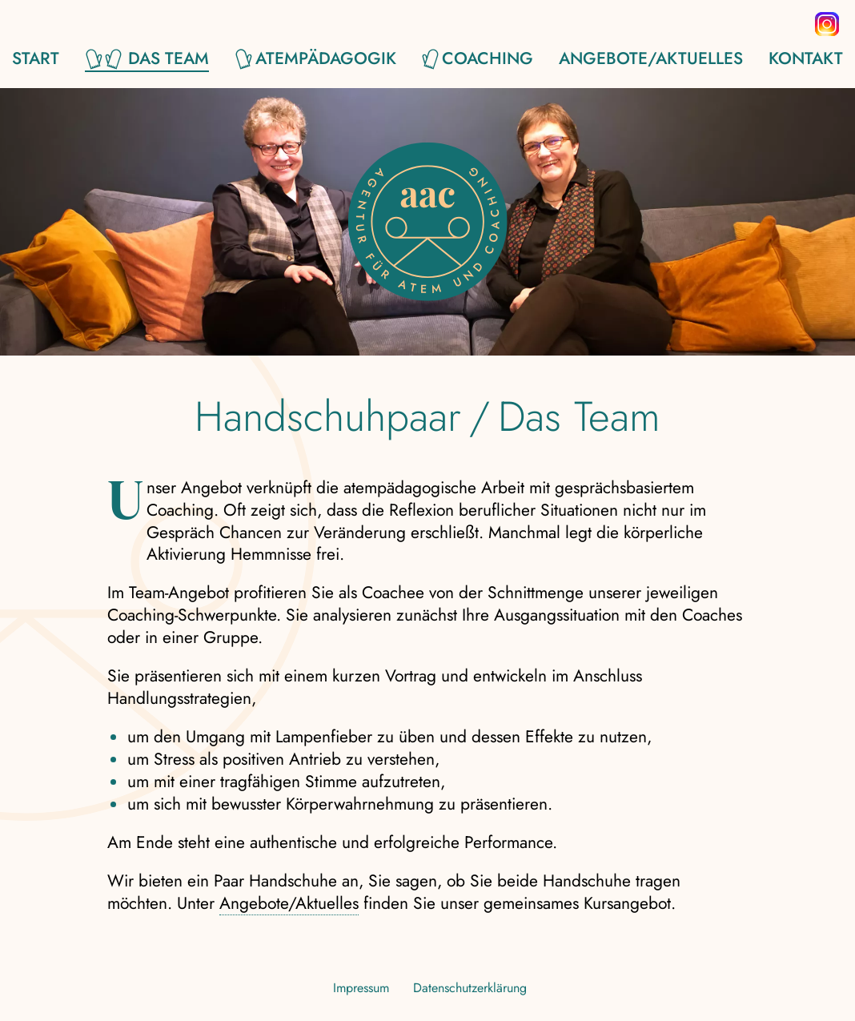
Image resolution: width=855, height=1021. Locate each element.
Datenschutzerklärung (470, 988)
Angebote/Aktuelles (651, 59)
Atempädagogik (325, 59)
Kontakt (806, 59)
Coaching (487, 59)
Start (35, 59)
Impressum (361, 988)
